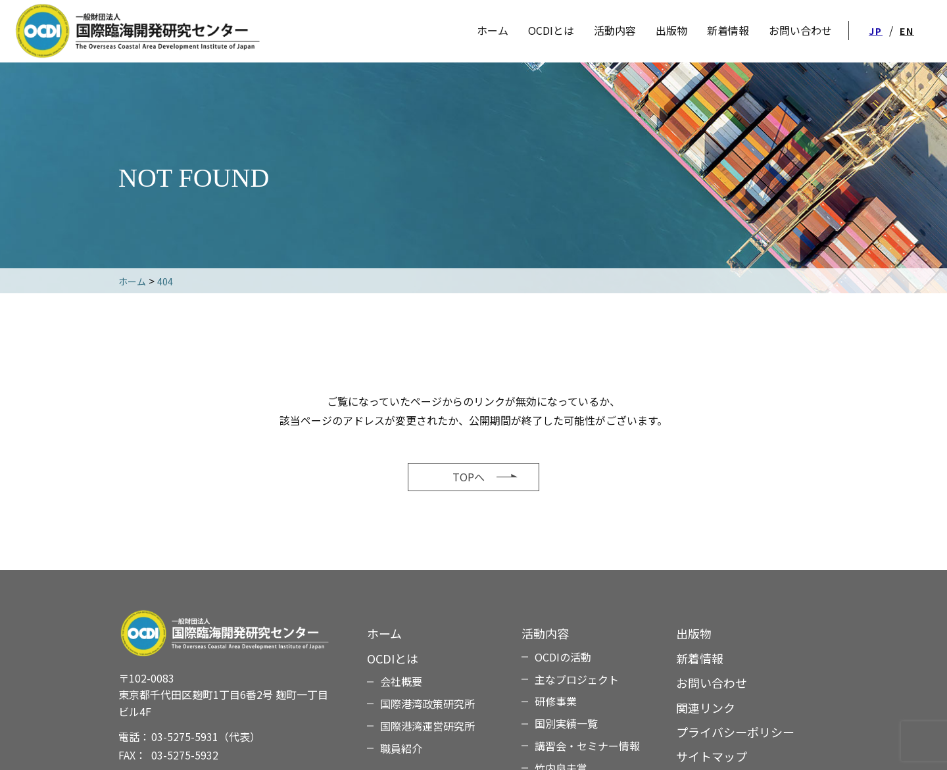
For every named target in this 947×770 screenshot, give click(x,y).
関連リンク (705, 707)
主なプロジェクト (577, 679)
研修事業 (556, 701)
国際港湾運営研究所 (427, 726)
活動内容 (615, 30)
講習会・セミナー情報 (587, 746)
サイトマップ (711, 756)
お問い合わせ (711, 682)
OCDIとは (551, 30)
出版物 (694, 633)
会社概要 (401, 681)
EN (907, 30)
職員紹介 (401, 748)
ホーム (384, 633)
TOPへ (468, 477)
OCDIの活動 (563, 657)
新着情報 (699, 658)
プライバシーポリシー (735, 731)
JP (876, 30)
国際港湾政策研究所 (427, 703)
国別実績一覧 (566, 723)
